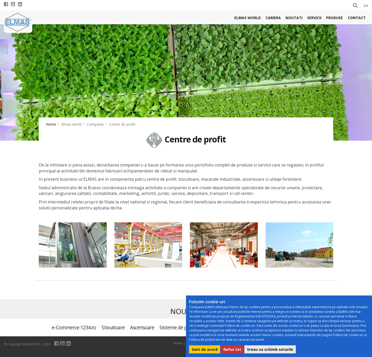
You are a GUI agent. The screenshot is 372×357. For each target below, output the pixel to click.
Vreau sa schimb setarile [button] (270, 349)
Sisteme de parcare (179, 327)
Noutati (294, 17)
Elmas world (247, 17)
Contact (357, 17)
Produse (334, 17)
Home (51, 124)
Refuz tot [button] (232, 349)
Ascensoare (142, 327)
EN (366, 5)
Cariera (273, 17)
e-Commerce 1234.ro (74, 327)
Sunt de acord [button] (205, 349)
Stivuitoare (113, 327)
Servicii (314, 17)
